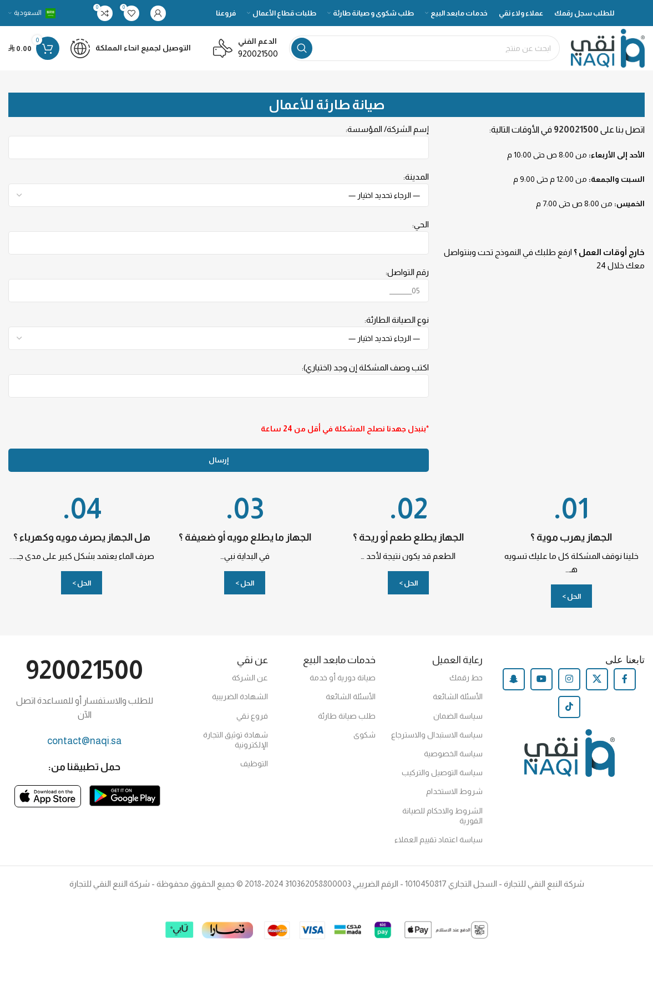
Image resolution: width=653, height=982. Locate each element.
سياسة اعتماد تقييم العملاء (438, 839)
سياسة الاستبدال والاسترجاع (437, 734)
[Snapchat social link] (514, 679)
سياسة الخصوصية (453, 753)
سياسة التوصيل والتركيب (442, 772)
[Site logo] (608, 47)
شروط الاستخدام (454, 791)
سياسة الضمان (458, 715)
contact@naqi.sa (84, 740)
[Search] (424, 48)
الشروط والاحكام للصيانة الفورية (442, 815)
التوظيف (254, 763)
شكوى (364, 734)
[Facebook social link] (625, 679)
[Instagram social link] (569, 679)
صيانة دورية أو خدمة (343, 677)
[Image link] (124, 795)
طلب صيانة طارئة (347, 715)
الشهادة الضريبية (240, 696)
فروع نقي (252, 715)
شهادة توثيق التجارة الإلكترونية (235, 739)
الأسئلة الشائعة (458, 696)
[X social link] (597, 679)
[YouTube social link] (541, 679)
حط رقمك (466, 677)
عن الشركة (250, 677)
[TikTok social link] (569, 707)
